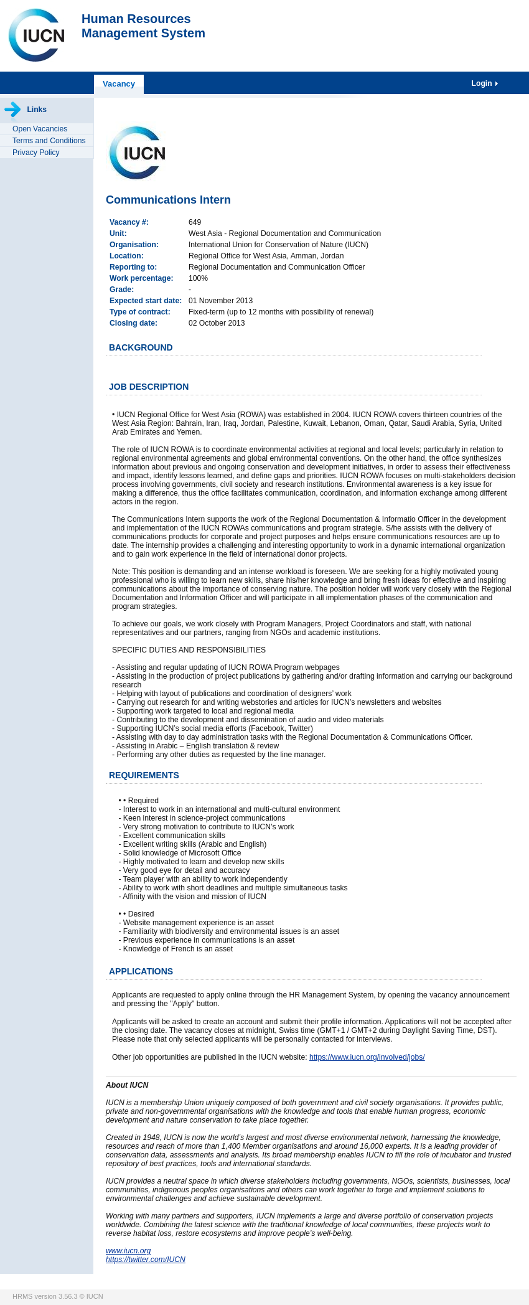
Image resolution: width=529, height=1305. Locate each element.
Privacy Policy (36, 152)
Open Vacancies (39, 129)
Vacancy (119, 83)
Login (483, 83)
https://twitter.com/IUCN (145, 1259)
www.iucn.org (128, 1250)
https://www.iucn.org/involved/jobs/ (367, 1057)
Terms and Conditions (49, 140)
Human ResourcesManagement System (143, 26)
